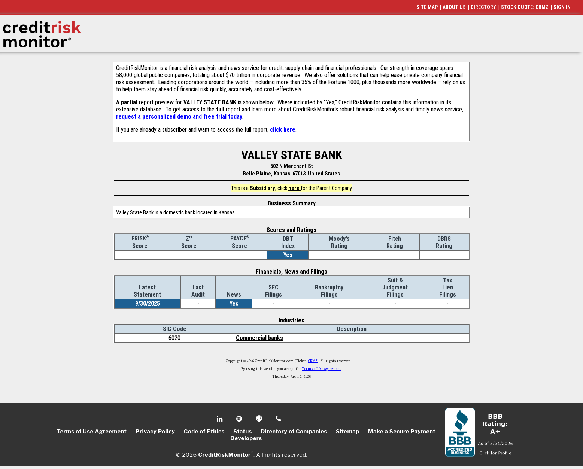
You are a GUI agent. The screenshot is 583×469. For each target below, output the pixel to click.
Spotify (239, 419)
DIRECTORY (483, 7)
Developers (246, 438)
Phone (279, 419)
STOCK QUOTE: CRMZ (525, 7)
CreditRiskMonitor (224, 454)
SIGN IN (562, 7)
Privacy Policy (155, 431)
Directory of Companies (294, 431)
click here (282, 129)
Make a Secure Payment (401, 431)
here (294, 188)
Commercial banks (259, 337)
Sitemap (347, 431)
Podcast (259, 419)
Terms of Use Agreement (321, 369)
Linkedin (220, 419)
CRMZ (313, 361)
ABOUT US (454, 7)
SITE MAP (427, 7)
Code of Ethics (204, 431)
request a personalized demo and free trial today (179, 116)
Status (242, 431)
